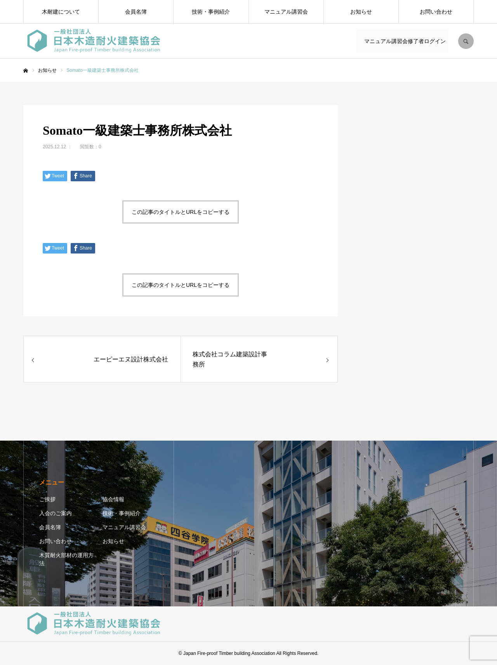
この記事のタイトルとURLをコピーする (180, 212)
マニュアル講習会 (286, 12)
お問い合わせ (436, 12)
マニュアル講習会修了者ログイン (403, 41)
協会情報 (113, 499)
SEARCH (466, 41)
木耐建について (61, 12)
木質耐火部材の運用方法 (66, 559)
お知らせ (361, 12)
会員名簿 (136, 12)
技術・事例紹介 (211, 12)
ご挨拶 (47, 499)
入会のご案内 (55, 513)
